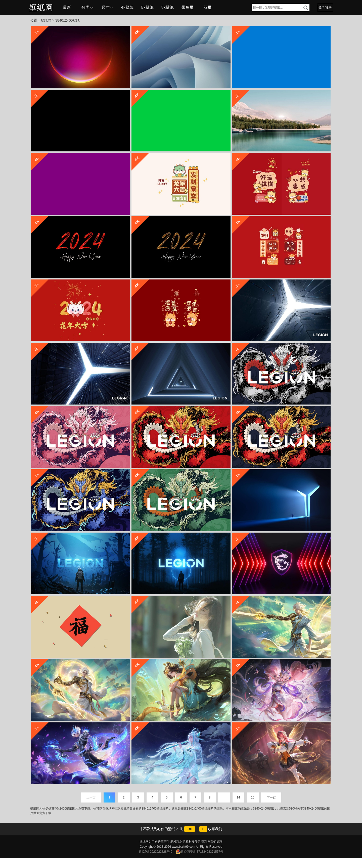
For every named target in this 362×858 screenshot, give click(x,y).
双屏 (208, 7)
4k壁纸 (127, 7)
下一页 (271, 797)
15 (252, 797)
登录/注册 (325, 7)
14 (238, 797)
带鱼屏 (188, 7)
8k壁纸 (167, 7)
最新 (67, 7)
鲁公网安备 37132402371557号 (199, 851)
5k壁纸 (147, 7)
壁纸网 (41, 7)
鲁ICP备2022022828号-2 (155, 851)
